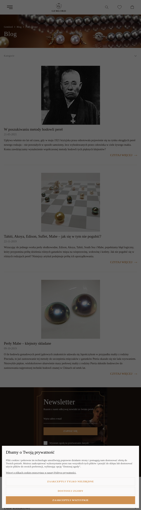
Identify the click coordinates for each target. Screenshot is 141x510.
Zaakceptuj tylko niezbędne (70, 481)
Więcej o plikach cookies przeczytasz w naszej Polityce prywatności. (41, 472)
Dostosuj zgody (70, 490)
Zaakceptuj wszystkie (70, 500)
